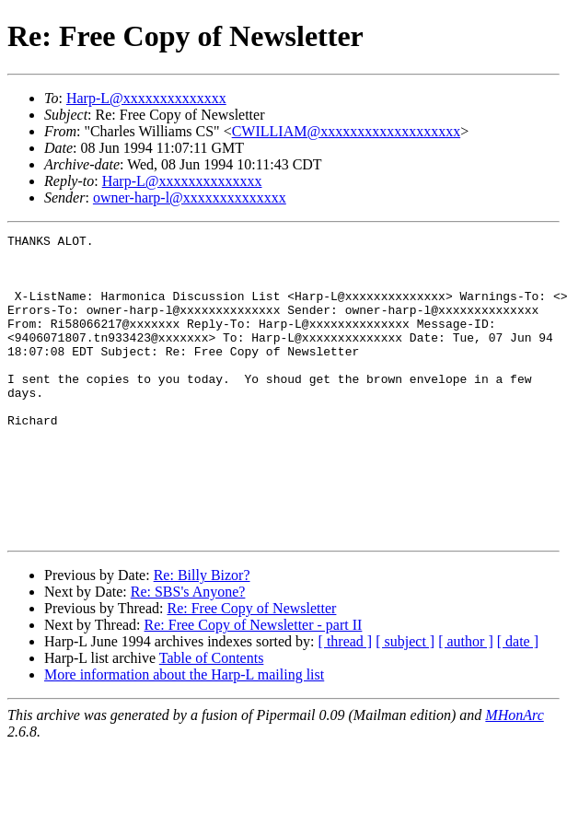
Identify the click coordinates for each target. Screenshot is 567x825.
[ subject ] (405, 702)
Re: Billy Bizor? (202, 636)
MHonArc (514, 776)
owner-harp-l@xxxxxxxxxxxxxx (189, 197)
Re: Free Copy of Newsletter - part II (254, 685)
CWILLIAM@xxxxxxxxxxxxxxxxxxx (346, 131)
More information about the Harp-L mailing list (184, 735)
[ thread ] (345, 702)
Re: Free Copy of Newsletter (251, 669)
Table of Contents (211, 718)
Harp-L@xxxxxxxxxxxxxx (146, 98)
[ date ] (517, 702)
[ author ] (465, 702)
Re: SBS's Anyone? (188, 652)
